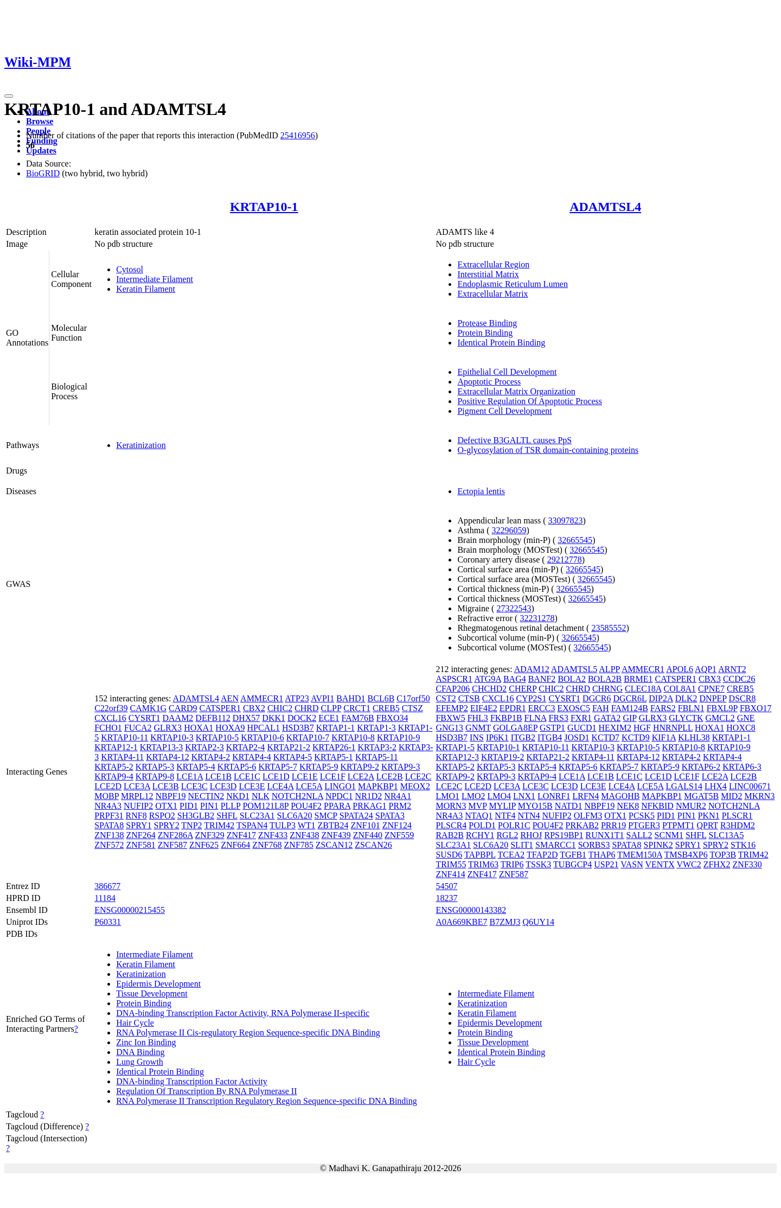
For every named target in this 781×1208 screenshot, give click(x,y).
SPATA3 (390, 815)
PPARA (337, 805)
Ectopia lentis (481, 491)
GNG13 (449, 727)
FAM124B (629, 708)
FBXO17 (756, 708)
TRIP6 (512, 864)
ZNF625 (204, 844)
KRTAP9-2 (359, 766)
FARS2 (663, 708)
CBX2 (254, 708)
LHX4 (716, 786)
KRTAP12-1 (116, 747)
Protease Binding (487, 323)
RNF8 (136, 815)
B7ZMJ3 (505, 921)
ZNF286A (175, 835)
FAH (600, 708)
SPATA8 (109, 825)
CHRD (306, 708)
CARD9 (183, 708)
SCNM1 (669, 835)
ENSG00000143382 (471, 910)
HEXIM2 (614, 727)
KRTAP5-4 (195, 766)
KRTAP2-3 (204, 747)
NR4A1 (397, 796)
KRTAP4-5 (292, 757)
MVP (477, 805)
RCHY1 (480, 835)
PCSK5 (642, 815)
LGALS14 (683, 786)
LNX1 (524, 796)
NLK (261, 796)
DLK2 (686, 698)
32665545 (575, 540)
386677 (107, 886)
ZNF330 (747, 864)
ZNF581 (140, 844)
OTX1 (166, 805)
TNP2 (191, 825)
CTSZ (412, 708)
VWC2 (688, 864)
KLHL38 (694, 737)
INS (477, 737)
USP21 (606, 864)
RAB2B (450, 835)
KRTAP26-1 (334, 747)
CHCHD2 (489, 688)
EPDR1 (513, 708)
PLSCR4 (451, 825)
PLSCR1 (737, 815)
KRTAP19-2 (502, 757)
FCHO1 (108, 727)
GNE (746, 718)
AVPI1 (322, 698)
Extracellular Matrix (492, 293)
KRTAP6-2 (701, 766)
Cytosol (129, 269)
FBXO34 (392, 718)
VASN (631, 864)
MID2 (731, 796)
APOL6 (679, 669)
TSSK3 (538, 864)
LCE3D (223, 786)
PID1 (189, 805)
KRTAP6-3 (741, 766)
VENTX (660, 864)
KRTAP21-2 (288, 747)
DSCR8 (742, 698)
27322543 (513, 608)
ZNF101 (365, 825)
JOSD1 (576, 737)
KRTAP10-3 (172, 737)
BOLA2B (605, 678)
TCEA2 (510, 854)
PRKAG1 (369, 805)
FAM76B (358, 718)
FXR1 (581, 718)
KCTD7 (606, 737)
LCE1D (276, 776)
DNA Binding (140, 1052)
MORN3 (451, 805)
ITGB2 (523, 737)
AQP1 (705, 669)
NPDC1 (339, 796)
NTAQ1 (478, 815)
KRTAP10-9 (398, 737)
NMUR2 (691, 805)
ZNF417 (241, 835)
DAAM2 (177, 718)
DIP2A (661, 698)
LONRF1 (553, 796)
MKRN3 (759, 796)
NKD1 (237, 796)
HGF (642, 727)
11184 (105, 898)
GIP (629, 718)
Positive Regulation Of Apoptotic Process (529, 401)
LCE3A (137, 786)
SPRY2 (166, 825)
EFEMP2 (452, 708)
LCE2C (418, 776)
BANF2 (542, 678)
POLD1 (482, 825)
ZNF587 (172, 844)
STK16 (743, 844)
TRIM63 (483, 864)
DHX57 (246, 718)
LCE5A (309, 786)
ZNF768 (266, 844)
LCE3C (194, 786)
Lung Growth (139, 1061)
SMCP (326, 815)
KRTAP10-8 (353, 737)
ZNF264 (140, 835)
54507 (446, 886)
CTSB (469, 698)
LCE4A (280, 786)
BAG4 (514, 678)
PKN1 (709, 815)
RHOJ (531, 835)
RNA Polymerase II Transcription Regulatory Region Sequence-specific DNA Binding (266, 1100)
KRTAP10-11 (124, 737)
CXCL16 (110, 718)
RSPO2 (162, 815)
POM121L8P (265, 805)
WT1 (307, 825)
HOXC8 (740, 727)
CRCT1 (356, 708)
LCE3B (165, 786)
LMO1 (447, 796)
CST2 (446, 698)
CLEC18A (643, 688)
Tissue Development (151, 993)
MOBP (106, 796)
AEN (230, 698)
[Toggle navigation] (8, 96)
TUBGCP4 (572, 864)
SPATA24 (356, 815)
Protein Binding (485, 332)
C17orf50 (413, 698)
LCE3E (252, 786)
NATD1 (568, 805)
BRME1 (638, 678)
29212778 (564, 559)
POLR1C (514, 825)
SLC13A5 (726, 835)
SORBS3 (594, 844)
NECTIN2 (206, 796)
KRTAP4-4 (251, 757)
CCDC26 (739, 678)
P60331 (107, 921)
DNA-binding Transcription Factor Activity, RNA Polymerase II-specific (242, 1013)
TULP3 (283, 825)
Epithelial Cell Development (506, 371)
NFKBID (657, 805)
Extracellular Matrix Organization (516, 391)
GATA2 (607, 718)
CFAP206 (453, 688)
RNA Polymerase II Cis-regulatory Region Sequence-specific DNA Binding (248, 1032)
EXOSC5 (573, 708)
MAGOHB (620, 796)
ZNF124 (397, 825)
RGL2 (507, 835)
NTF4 (505, 815)
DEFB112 (212, 718)
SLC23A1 (257, 815)
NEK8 (628, 805)
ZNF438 (304, 835)
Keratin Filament (145, 288)
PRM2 (400, 805)
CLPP (331, 708)
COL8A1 (680, 688)
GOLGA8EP (515, 727)
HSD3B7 (298, 727)
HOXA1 (198, 727)
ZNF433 (272, 835)
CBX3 (710, 678)
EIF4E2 (483, 708)
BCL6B (381, 698)
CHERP (522, 688)
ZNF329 (210, 835)
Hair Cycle (135, 1022)
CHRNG (607, 688)
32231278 (537, 618)
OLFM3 (588, 815)
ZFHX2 (717, 864)
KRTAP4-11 (122, 757)
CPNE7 (711, 688)
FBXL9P (722, 708)
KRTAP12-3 (457, 757)
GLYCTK (686, 718)
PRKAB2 (582, 825)
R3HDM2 (737, 825)
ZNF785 (298, 844)
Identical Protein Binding (501, 342)
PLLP (231, 805)
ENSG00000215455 (129, 910)
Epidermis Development (158, 983)
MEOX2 (415, 786)
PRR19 (613, 825)
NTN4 (529, 815)
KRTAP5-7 (277, 766)
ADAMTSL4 (605, 207)
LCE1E (305, 776)
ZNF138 (109, 835)
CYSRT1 (145, 718)
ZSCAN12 (334, 844)
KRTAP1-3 (376, 727)
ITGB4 (549, 737)
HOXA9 (230, 727)
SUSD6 (449, 854)
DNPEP (713, 698)
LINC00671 (750, 786)
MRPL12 (137, 796)
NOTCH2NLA (297, 796)
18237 (446, 898)
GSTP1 (552, 727)
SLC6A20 (294, 815)
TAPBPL (480, 854)
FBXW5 (450, 718)
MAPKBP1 (378, 786)
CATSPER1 (220, 708)
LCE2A (361, 776)
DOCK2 (301, 718)
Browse (39, 121)
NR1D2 (368, 796)
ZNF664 (235, 844)
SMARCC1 (555, 844)
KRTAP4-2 (211, 757)
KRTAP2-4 (245, 747)
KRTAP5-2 (113, 766)
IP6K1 (497, 737)
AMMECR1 (261, 698)
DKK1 (273, 718)
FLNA (535, 718)
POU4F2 (306, 805)
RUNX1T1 (605, 835)
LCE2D (107, 786)
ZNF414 (450, 874)
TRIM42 (219, 825)
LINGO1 (340, 786)
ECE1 (328, 718)
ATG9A (487, 678)
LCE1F (332, 776)
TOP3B (722, 854)
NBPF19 (171, 796)
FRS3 (558, 718)
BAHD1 (350, 698)
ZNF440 (367, 835)
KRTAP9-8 (155, 776)
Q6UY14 (538, 921)
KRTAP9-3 (400, 766)
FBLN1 (691, 708)
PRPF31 (108, 815)
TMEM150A (639, 854)
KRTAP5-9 (318, 766)
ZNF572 (109, 844)
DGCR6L (630, 698)
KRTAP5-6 (237, 766)
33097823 (565, 520)
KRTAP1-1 (335, 727)
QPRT (707, 825)
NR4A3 (107, 805)
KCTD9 (636, 737)
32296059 (509, 530)
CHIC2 (279, 708)
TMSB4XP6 (686, 854)
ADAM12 (531, 669)
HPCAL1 (263, 727)
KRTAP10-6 (262, 737)
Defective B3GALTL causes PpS (514, 440)
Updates (41, 150)
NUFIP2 (138, 805)
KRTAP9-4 (113, 776)
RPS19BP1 (563, 835)
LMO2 (473, 796)
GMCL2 (720, 718)
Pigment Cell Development (504, 411)
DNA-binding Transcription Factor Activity (191, 1081)
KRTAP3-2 (376, 747)
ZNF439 (336, 835)
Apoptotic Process (489, 381)
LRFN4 (585, 796)
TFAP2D (542, 854)
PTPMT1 (678, 825)
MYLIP (502, 805)
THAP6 (602, 854)
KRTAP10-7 (308, 737)
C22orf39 (110, 708)
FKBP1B (506, 718)
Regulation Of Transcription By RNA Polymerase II (206, 1091)
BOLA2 (572, 678)
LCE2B (389, 776)
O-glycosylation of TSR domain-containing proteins (547, 450)
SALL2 (639, 835)
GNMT (478, 727)
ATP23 (297, 698)
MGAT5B (701, 796)
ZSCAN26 (373, 844)
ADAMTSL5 (574, 669)
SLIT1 (521, 844)
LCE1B (218, 776)
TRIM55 (451, 864)
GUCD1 (581, 727)
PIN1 (209, 805)
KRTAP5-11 (376, 757)
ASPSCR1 (454, 678)
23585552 (608, 627)
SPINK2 (658, 844)
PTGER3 (644, 825)
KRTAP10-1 (264, 207)
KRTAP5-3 (155, 766)
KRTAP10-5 (217, 737)
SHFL (227, 815)
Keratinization (141, 445)
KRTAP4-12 (167, 757)
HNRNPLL (673, 727)
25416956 (297, 135)
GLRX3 (168, 727)
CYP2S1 (531, 698)
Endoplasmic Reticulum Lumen (512, 284)
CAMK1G (148, 708)
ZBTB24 (333, 825)
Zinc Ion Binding (146, 1042)
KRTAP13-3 (161, 747)
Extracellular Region (493, 264)
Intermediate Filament (154, 279)
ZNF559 (399, 835)
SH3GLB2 (195, 815)
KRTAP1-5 (455, 747)
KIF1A (664, 737)
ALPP (609, 669)
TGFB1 (573, 854)
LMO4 (499, 796)
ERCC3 (541, 708)
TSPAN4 (251, 825)
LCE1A (189, 776)
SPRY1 (138, 825)
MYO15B (535, 805)
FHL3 (478, 718)
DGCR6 (596, 698)
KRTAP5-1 (333, 757)
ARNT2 (732, 669)
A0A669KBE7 (461, 921)
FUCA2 (138, 727)
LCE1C (247, 776)
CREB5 (386, 708)
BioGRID (43, 173)
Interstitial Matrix (487, 274)
